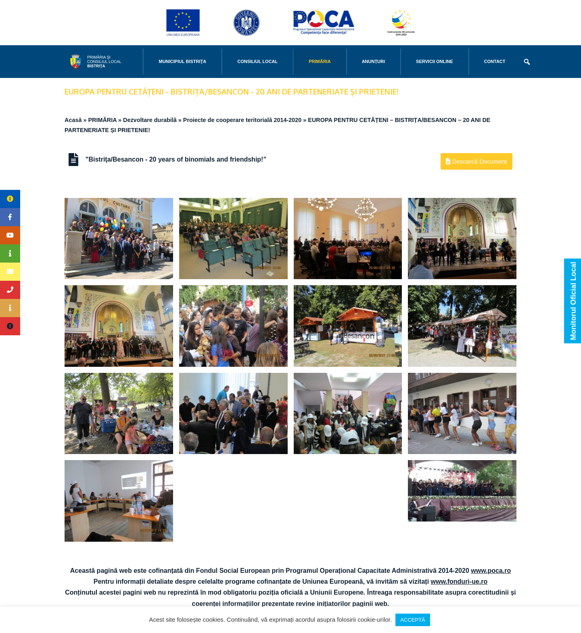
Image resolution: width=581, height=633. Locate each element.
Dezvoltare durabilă (150, 120)
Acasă (73, 120)
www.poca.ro (491, 570)
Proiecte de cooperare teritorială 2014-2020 (242, 120)
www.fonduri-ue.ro (459, 581)
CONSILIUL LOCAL (257, 61)
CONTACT (495, 61)
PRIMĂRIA (319, 61)
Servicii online (434, 61)
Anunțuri (373, 61)
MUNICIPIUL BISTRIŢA (182, 61)
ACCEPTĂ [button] (412, 620)
